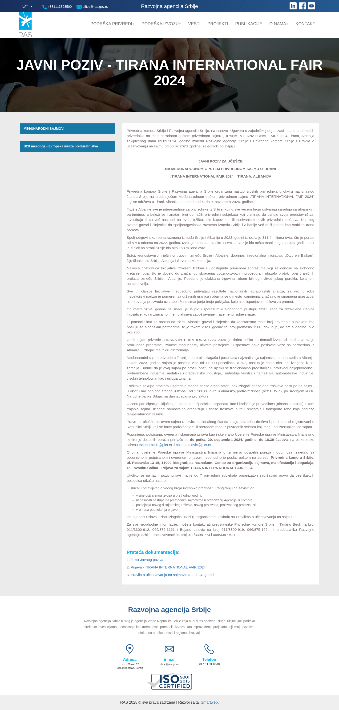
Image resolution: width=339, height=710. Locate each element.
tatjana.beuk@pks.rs (155, 445)
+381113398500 (57, 7)
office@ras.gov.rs (92, 7)
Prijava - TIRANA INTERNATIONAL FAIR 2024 (168, 567)
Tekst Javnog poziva (147, 560)
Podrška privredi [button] (112, 23)
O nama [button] (278, 23)
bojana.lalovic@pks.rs (193, 445)
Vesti (194, 23)
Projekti (217, 23)
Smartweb (209, 702)
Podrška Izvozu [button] (161, 23)
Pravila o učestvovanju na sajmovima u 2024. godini (172, 575)
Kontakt (305, 23)
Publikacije (248, 23)
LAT (25, 6)
